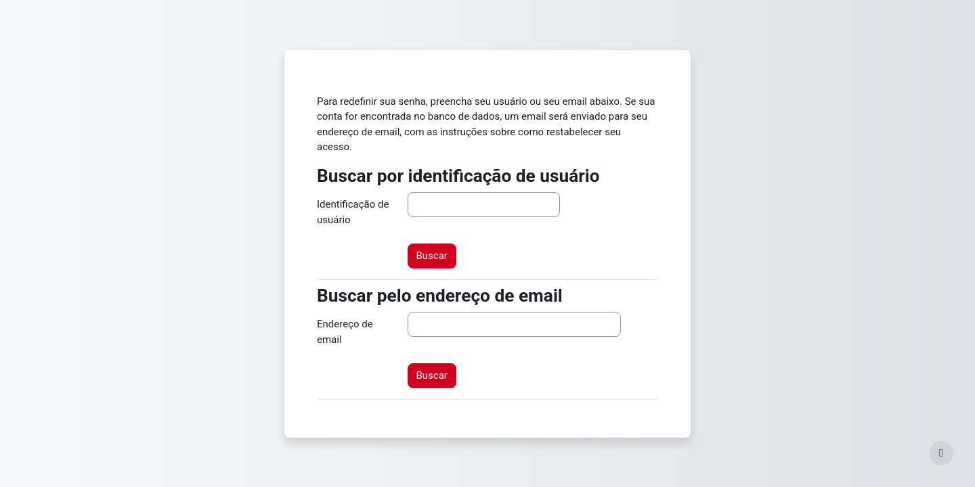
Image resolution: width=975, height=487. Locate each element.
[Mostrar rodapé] (941, 453)
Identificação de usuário (353, 212)
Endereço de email (345, 332)
